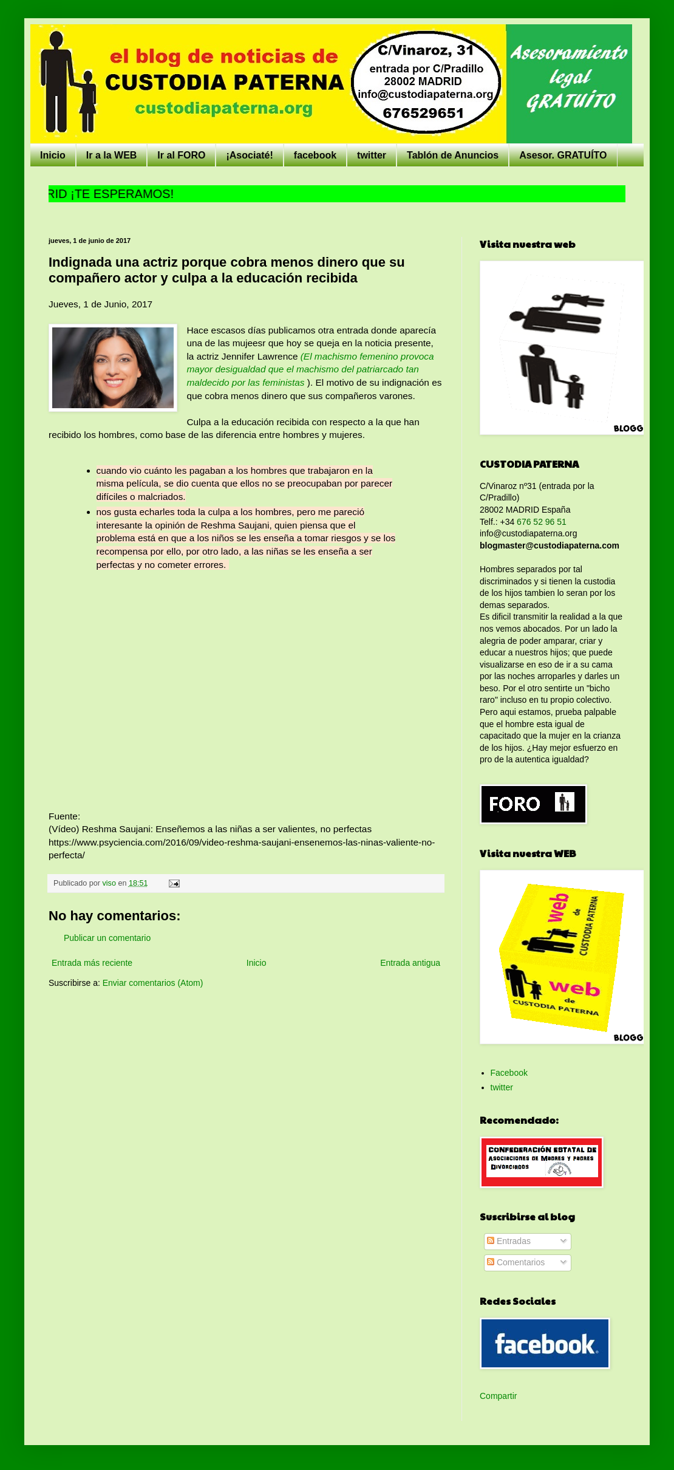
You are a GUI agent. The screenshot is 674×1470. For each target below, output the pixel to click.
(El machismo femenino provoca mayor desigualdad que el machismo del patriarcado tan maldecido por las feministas (310, 369)
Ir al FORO (181, 155)
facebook (315, 155)
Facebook (509, 1073)
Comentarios (516, 1262)
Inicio (53, 155)
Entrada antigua (410, 963)
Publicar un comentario (107, 938)
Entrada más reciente (92, 963)
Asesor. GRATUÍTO (563, 155)
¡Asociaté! (249, 155)
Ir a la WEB (111, 155)
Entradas (509, 1241)
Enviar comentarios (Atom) (153, 983)
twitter (371, 155)
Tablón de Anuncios (453, 155)
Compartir (498, 1396)
